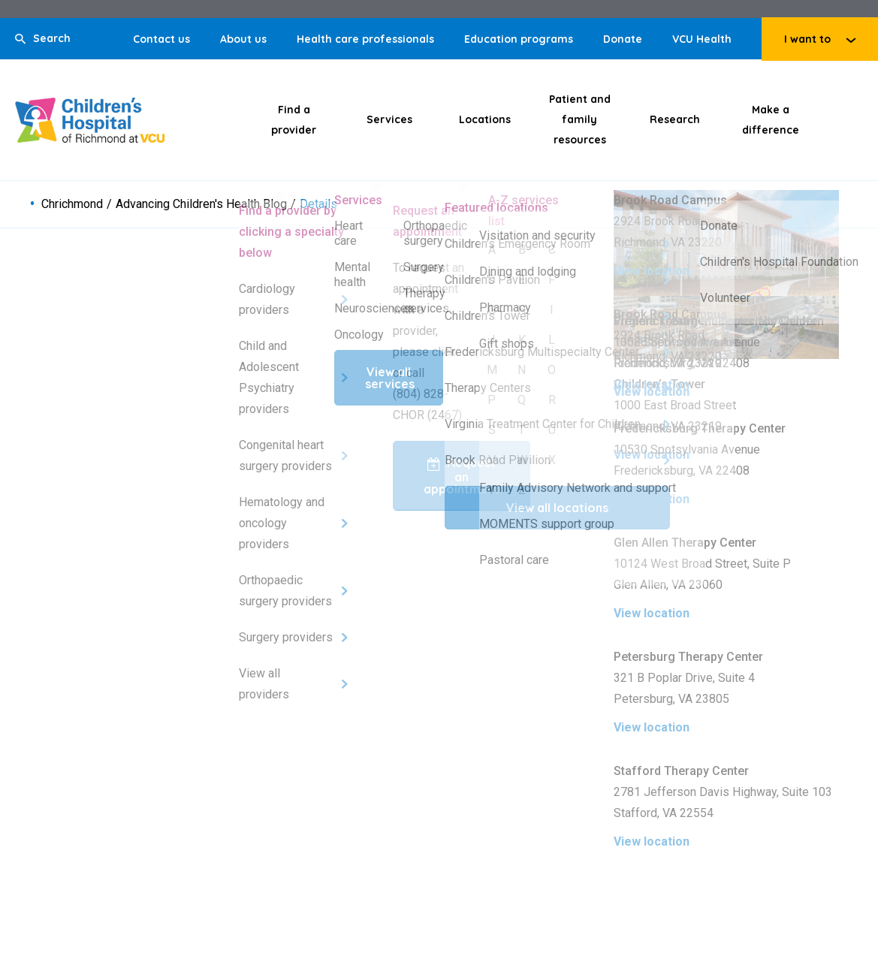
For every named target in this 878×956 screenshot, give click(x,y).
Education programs (518, 39)
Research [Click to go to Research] (675, 119)
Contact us (161, 39)
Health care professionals (365, 39)
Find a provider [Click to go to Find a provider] (293, 120)
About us (243, 39)
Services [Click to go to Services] (389, 119)
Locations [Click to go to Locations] (485, 119)
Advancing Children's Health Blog (201, 204)
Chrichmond (72, 204)
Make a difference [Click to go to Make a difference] (770, 120)
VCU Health (702, 39)
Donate (622, 39)
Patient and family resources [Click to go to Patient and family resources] (580, 119)
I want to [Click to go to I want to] (807, 39)
